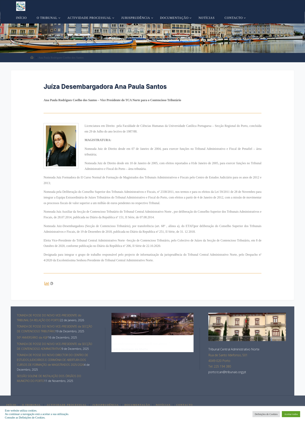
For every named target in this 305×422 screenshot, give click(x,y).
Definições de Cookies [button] (266, 414)
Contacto (185, 405)
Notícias (164, 405)
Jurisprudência (106, 405)
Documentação (138, 405)
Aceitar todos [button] (291, 414)
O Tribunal (31, 405)
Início (11, 405)
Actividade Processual (67, 405)
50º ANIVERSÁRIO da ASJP (32, 337)
